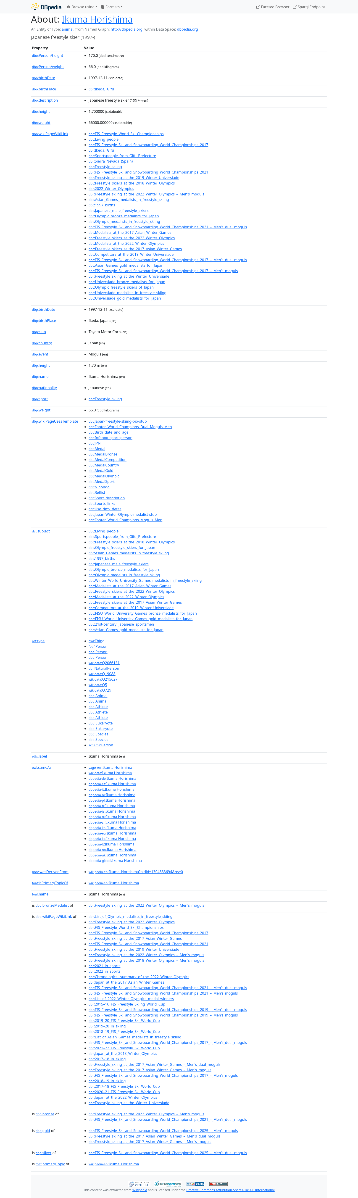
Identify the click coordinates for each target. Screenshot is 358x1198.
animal (67, 29)
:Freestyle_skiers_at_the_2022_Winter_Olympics (132, 237)
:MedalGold (101, 470)
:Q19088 (102, 673)
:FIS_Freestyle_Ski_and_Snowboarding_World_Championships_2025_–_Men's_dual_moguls (168, 1152)
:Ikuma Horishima (110, 767)
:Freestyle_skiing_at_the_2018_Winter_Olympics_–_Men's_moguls (146, 960)
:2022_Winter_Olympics (111, 188)
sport (40, 398)
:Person (98, 646)
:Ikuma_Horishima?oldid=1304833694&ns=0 (136, 871)
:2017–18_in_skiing (107, 1058)
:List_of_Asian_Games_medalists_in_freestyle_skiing (135, 1037)
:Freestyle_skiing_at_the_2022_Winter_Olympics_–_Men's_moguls (146, 194)
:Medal (97, 448)
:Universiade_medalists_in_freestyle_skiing (127, 292)
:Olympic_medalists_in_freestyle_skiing (124, 221)
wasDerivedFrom (50, 871)
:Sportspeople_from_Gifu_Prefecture (122, 155)
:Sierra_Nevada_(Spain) (111, 161)
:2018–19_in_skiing (107, 1080)
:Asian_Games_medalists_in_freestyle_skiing (129, 199)
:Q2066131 (104, 662)
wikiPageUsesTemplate (55, 421)
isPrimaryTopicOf (50, 882)
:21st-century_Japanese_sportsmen (121, 624)
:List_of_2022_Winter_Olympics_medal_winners (131, 998)
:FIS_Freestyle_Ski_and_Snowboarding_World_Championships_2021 (148, 172)
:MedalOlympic (104, 476)
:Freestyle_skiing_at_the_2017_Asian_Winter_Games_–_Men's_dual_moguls (155, 1064)
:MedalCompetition (107, 459)
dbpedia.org (187, 29)
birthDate (43, 77)
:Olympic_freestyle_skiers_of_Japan (121, 287)
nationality (44, 387)
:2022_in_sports (104, 971)
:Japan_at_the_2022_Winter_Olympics (123, 1097)
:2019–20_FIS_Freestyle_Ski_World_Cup (124, 1020)
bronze (45, 1113)
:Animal (98, 695)
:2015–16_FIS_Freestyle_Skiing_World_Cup (127, 1004)
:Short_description (107, 497)
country (42, 342)
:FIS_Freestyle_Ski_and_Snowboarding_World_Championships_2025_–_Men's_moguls (163, 1130)
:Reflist (97, 492)
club (39, 331)
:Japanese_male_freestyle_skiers (119, 210)
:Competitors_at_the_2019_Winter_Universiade (131, 254)
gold (43, 1130)
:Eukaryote (101, 723)
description (45, 100)
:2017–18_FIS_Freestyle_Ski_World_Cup (124, 1086)
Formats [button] (110, 6)
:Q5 (98, 684)
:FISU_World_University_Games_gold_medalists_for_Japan (140, 618)
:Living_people (103, 139)
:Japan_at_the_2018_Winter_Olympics (123, 1053)
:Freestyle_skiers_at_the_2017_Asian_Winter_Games (135, 248)
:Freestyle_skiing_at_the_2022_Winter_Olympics (132, 921)
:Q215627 (103, 679)
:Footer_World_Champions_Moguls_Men (125, 519)
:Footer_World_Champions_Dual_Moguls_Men (130, 426)
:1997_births (102, 205)
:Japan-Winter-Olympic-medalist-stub (123, 514)
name (40, 376)
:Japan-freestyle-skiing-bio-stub (118, 421)
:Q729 (100, 690)
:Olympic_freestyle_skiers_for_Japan (122, 547)
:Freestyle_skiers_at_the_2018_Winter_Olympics (132, 183)
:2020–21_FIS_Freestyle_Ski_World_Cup (124, 1091)
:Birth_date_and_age (109, 432)
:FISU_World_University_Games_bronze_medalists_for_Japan (143, 613)
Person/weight (48, 66)
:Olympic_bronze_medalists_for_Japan (124, 216)
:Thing (97, 640)
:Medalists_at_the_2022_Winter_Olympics (126, 243)
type (38, 640)
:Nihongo (99, 487)
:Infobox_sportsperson (110, 437)
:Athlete (98, 706)
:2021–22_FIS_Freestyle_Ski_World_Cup (124, 1048)
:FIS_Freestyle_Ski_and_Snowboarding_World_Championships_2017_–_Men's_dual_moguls (168, 259)
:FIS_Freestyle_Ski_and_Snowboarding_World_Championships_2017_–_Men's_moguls (163, 270)
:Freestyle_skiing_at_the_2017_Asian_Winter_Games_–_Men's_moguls (150, 1069)
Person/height (47, 55)
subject (41, 531)
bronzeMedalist (52, 905)
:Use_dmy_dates (105, 508)
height (41, 111)
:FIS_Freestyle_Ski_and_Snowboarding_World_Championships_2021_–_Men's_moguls (163, 993)
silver (43, 1152)
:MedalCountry (104, 465)
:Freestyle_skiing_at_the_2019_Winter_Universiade (134, 177)
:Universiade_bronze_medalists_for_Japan (127, 281)
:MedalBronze (103, 454)
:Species (98, 734)
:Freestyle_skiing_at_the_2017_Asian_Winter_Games (135, 938)
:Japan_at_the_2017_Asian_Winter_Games (126, 982)
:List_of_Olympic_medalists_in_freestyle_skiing (130, 916)
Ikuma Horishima (97, 19)
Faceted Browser (273, 6)
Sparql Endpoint (309, 6)
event (40, 354)
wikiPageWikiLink (50, 133)
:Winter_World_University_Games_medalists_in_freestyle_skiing (145, 580)
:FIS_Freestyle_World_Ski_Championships (126, 133)
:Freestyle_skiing (105, 166)
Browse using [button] (81, 6)
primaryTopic (50, 1163)
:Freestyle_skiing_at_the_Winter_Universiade (129, 276)
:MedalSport (102, 481)
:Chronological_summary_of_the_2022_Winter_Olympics (139, 976)
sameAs (41, 767)
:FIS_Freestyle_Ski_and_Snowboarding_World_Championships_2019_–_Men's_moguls (163, 1015)
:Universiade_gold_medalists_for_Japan (125, 298)
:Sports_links (102, 503)
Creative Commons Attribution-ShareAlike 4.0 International (230, 1190)
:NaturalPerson (104, 668)
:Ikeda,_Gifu (101, 89)
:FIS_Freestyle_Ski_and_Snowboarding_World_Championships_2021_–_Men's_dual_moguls (168, 226)
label (39, 756)
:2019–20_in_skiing (107, 1026)
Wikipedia (139, 1190)
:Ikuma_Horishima (114, 882)
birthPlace (44, 89)
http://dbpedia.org (126, 29)
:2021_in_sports (104, 965)
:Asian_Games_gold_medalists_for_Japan (126, 265)
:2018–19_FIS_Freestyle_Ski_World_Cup (124, 1031)
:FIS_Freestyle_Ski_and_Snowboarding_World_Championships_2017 (148, 144)
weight (41, 122)
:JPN (95, 443)
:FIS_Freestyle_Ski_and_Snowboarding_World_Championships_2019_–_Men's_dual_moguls (168, 1009)
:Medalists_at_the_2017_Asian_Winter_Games (130, 232)
